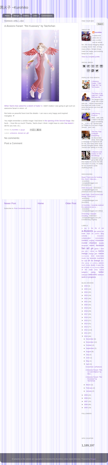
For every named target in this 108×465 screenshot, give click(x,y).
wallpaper (85, 275)
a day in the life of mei (93, 228)
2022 (86, 298)
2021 (86, 301)
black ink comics (93, 233)
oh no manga (94, 260)
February (89, 388)
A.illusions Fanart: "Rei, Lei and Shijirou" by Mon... (94, 372)
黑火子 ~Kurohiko (14, 7)
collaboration (86, 238)
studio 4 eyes (96, 265)
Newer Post (10, 203)
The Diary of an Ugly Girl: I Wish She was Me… (97, 95)
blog (102, 233)
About (7, 16)
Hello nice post (87, 188)
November (90, 342)
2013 (86, 327)
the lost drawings (95, 267)
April (88, 364)
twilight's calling (88, 272)
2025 (86, 289)
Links (35, 16)
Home (41, 203)
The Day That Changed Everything (96, 133)
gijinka (96, 249)
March (88, 385)
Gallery (26, 16)
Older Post (71, 203)
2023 (86, 295)
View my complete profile (91, 57)
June (88, 358)
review (88, 265)
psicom (101, 263)
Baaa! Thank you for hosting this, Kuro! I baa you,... (92, 178)
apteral (99, 231)
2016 (86, 317)
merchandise (85, 256)
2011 (86, 333)
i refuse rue (93, 251)
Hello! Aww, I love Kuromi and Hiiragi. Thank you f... (92, 195)
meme (101, 253)
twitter (101, 272)
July (87, 355)
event (92, 245)
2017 (86, 314)
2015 (86, 320)
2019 (86, 308)
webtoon (101, 275)
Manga (16, 16)
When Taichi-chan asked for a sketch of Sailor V (23, 106)
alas (95, 231)
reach (83, 265)
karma (101, 251)
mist (92, 256)
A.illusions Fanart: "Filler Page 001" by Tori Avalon (96, 84)
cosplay (91, 240)
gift (28, 133)
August (89, 351)
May (88, 361)
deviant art (22, 133)
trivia (96, 270)
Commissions (46, 16)
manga (85, 253)
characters (100, 236)
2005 (86, 407)
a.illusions (13, 133)
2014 (86, 323)
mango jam (93, 254)
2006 (86, 404)
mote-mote (100, 256)
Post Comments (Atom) (22, 208)
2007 (86, 401)
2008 (86, 398)
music (84, 258)
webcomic (92, 274)
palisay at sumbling (91, 263)
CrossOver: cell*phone (94, 367)
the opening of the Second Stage (57, 121)
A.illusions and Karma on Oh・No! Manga (97, 154)
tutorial (101, 270)
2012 (86, 330)
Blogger (93, 459)
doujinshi (85, 245)
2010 (86, 336)
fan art (86, 248)
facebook (100, 245)
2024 (86, 292)
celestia (84, 236)
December (90, 339)
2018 (86, 311)
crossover (99, 240)
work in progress (89, 277)
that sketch (68, 123)
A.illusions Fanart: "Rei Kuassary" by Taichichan (94, 379)
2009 (86, 395)
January (89, 391)
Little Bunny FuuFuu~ (95, 114)
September (90, 348)
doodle (101, 243)
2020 (86, 305)
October (89, 345)
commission (99, 238)
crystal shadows (89, 243)
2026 (86, 286)
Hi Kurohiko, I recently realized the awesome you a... (93, 206)
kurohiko (98, 32)
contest (85, 240)
